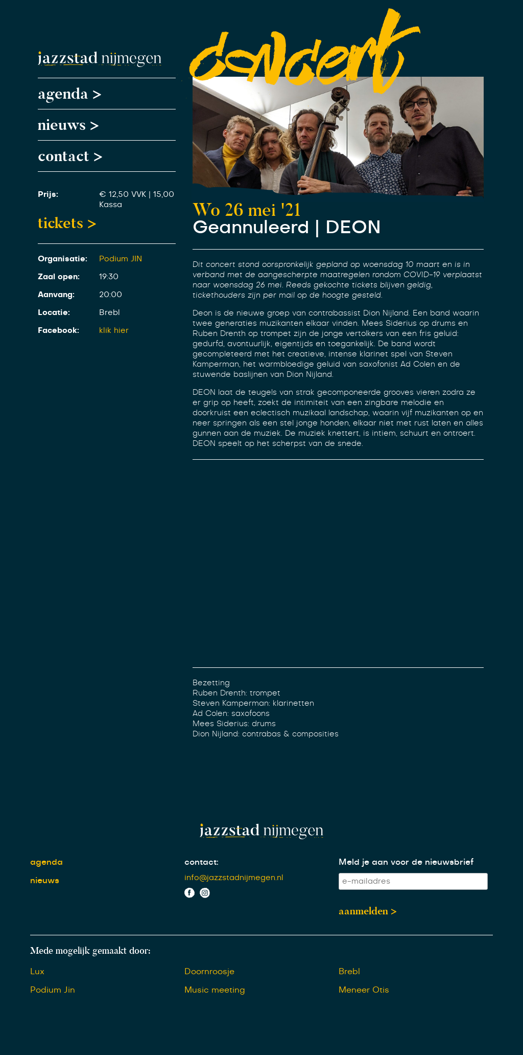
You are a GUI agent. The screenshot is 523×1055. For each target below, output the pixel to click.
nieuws (44, 881)
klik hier (114, 330)
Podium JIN (120, 259)
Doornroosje (209, 972)
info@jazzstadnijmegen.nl (233, 878)
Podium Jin (52, 990)
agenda (46, 862)
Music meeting (214, 990)
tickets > (67, 223)
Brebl (349, 972)
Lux (37, 972)
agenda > (70, 93)
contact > (70, 156)
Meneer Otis (364, 990)
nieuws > (68, 125)
